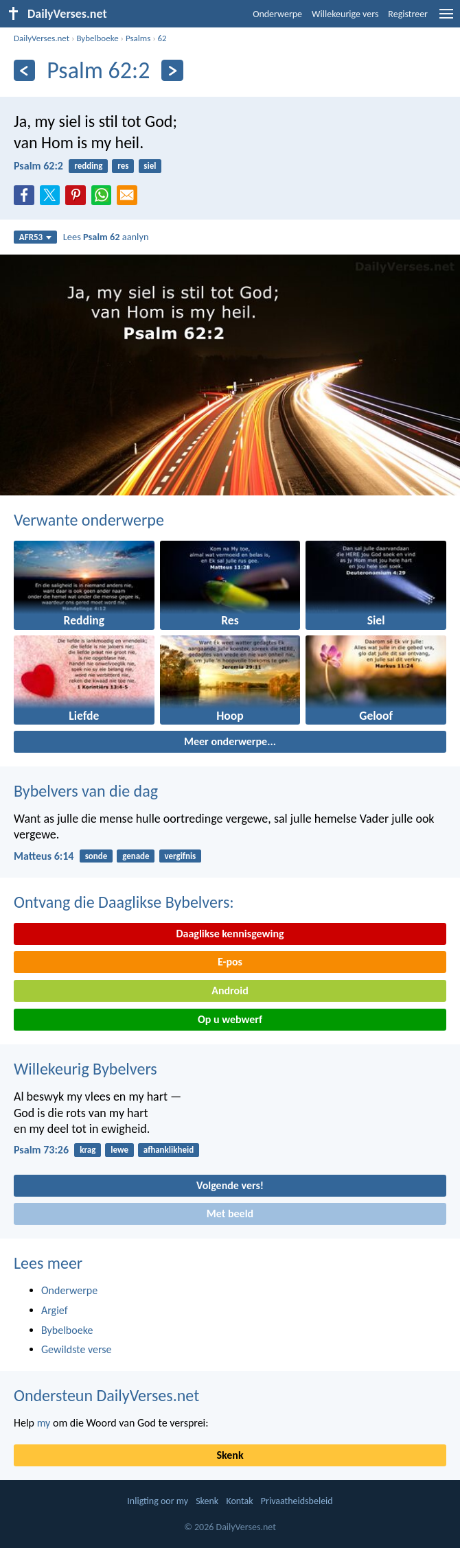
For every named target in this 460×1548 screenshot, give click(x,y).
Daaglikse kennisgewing (230, 933)
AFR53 (35, 237)
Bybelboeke (97, 38)
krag (87, 1150)
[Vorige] (24, 70)
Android (229, 990)
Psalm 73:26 (41, 1149)
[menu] (446, 19)
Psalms (138, 38)
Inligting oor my (157, 1501)
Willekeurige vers (345, 14)
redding (88, 166)
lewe (119, 1150)
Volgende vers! (230, 1185)
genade (135, 856)
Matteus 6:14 (43, 856)
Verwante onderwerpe (89, 520)
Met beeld (230, 1213)
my (44, 1422)
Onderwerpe (277, 14)
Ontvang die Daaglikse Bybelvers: (124, 902)
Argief (54, 1310)
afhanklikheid (168, 1150)
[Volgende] (172, 70)
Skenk (229, 1455)
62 (162, 38)
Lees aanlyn (106, 237)
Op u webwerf (230, 1019)
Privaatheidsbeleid (297, 1501)
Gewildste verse (76, 1349)
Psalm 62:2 (38, 165)
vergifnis (180, 856)
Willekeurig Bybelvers (85, 1069)
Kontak (239, 1501)
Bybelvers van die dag (86, 791)
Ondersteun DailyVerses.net (106, 1395)
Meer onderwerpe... (230, 741)
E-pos (230, 961)
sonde (96, 856)
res (122, 166)
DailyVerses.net (41, 38)
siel (149, 166)
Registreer (408, 14)
